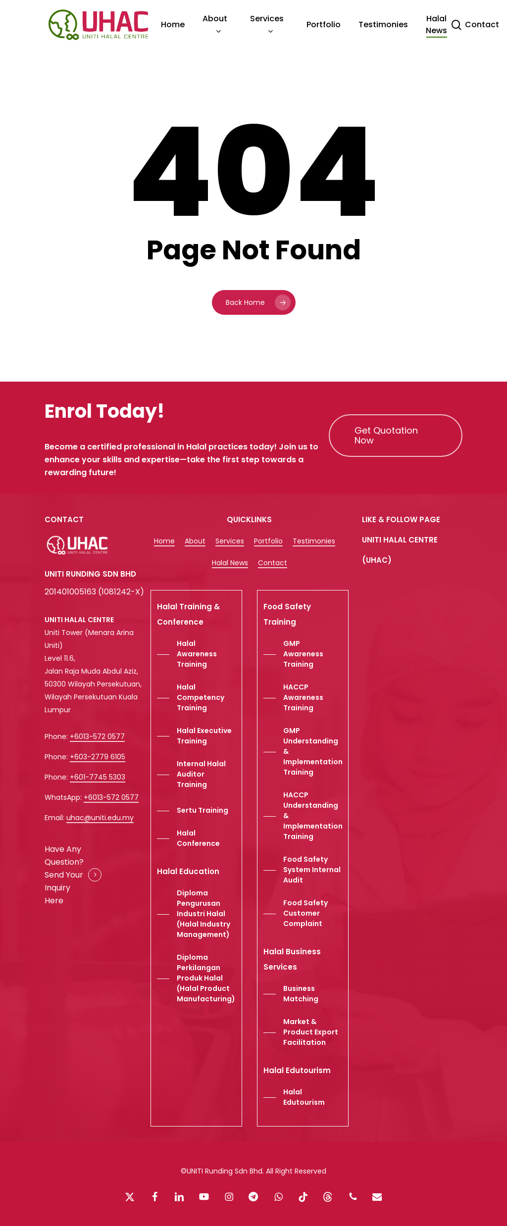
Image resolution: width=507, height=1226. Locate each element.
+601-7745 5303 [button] (97, 777)
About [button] (195, 541)
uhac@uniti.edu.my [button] (100, 818)
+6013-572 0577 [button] (97, 736)
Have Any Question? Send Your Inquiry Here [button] (64, 874)
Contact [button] (272, 563)
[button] (395, 435)
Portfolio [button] (268, 541)
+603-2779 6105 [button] (97, 757)
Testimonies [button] (314, 541)
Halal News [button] (230, 563)
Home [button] (164, 541)
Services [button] (229, 541)
